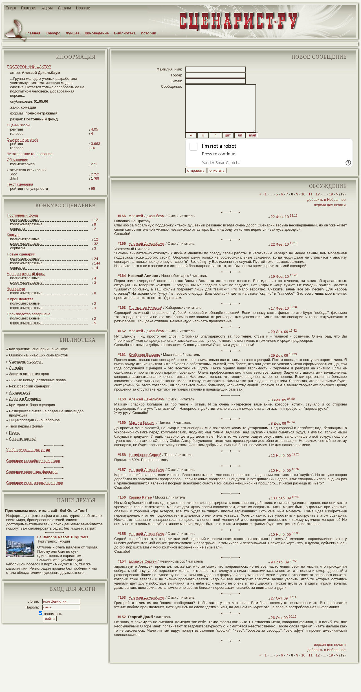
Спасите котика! (22, 439)
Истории (148, 33)
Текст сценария (20, 184)
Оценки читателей (22, 139)
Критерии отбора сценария (32, 405)
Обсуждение (17, 160)
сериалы (17, 228)
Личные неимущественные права (37, 380)
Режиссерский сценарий (29, 386)
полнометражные (25, 219)
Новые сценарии (21, 254)
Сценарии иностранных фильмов (34, 483)
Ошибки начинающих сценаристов (38, 355)
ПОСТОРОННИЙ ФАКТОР (29, 67)
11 (310, 207)
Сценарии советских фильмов (32, 472)
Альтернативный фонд (26, 274)
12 (318, 207)
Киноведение (97, 33)
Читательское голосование (29, 154)
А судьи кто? (19, 392)
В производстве (20, 299)
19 (331, 207)
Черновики (16, 289)
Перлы (14, 432)
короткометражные (26, 224)
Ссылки (64, 8)
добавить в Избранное (326, 212)
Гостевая (28, 8)
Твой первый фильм (26, 426)
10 (303, 207)
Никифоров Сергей (145, 467)
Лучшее (73, 33)
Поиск (11, 8)
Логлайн (16, 367)
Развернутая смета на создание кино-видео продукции (46, 413)
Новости (83, 8)
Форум (47, 8)
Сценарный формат (26, 361)
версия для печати (329, 217)
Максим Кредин (142, 435)
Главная (32, 33)
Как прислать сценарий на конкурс (38, 349)
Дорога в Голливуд (25, 398)
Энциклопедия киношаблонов (34, 420)
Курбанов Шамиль (144, 367)
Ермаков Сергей (143, 574)
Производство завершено (28, 314)
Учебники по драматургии (28, 450)
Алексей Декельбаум (146, 228)
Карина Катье (140, 510)
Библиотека (124, 33)
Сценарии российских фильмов (33, 461)
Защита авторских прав (29, 374)
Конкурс (53, 33)
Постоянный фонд (22, 215)
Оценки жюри (18, 125)
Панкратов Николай (145, 320)
